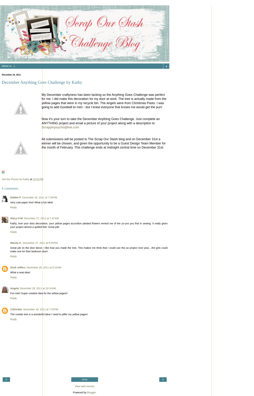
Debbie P (15, 197)
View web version (85, 386)
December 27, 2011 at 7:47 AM (41, 218)
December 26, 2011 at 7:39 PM (39, 197)
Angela (14, 288)
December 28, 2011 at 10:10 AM (38, 288)
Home (84, 379)
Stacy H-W (16, 218)
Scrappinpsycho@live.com (60, 127)
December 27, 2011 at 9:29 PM (40, 242)
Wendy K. (16, 242)
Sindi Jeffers (17, 267)
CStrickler (16, 309)
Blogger (91, 392)
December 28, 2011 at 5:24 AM (43, 267)
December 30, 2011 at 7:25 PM (40, 309)
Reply (13, 207)
